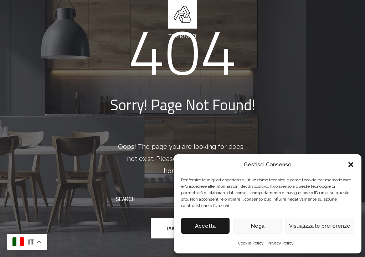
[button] (350, 164)
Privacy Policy (280, 243)
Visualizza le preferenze (319, 226)
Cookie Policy (251, 243)
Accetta (205, 226)
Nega (257, 226)
